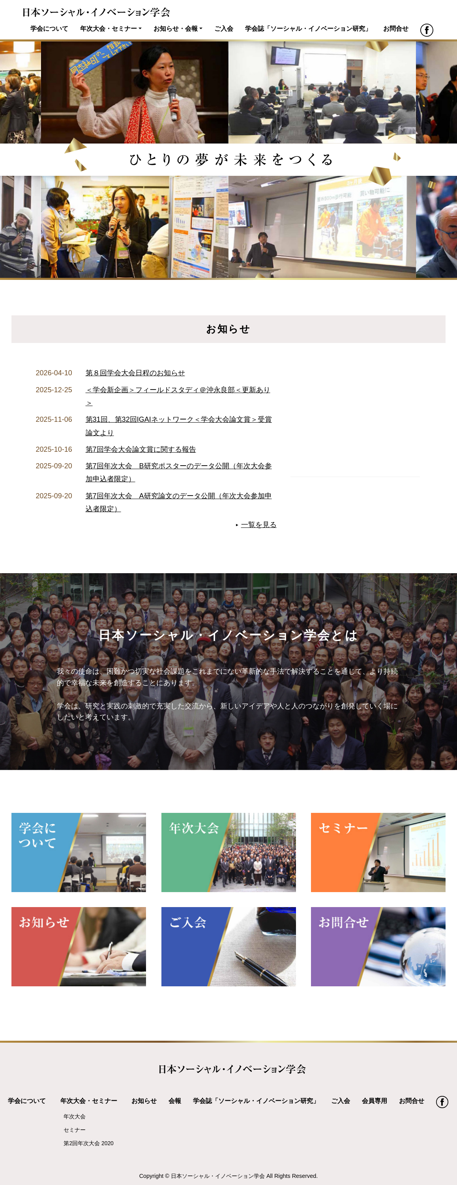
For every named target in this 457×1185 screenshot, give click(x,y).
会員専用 (374, 1100)
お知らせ (144, 1100)
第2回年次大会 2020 (88, 1143)
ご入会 (223, 28)
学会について (49, 28)
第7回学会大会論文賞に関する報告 (141, 449)
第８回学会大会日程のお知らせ (135, 373)
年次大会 (75, 1116)
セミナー (75, 1130)
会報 (175, 1100)
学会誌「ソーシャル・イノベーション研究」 (308, 28)
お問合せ (395, 28)
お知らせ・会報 (176, 28)
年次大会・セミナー (108, 28)
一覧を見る (259, 525)
